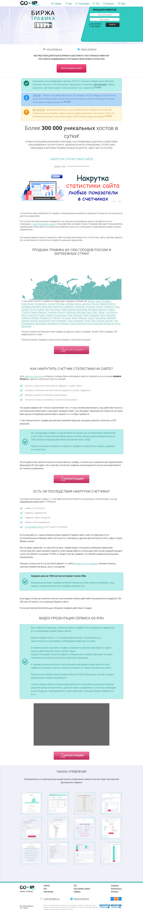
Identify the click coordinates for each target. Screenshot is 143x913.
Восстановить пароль (82, 888)
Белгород (26, 314)
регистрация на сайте (71, 67)
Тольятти (57, 311)
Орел (41, 314)
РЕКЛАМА (97, 87)
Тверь (42, 316)
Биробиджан (27, 324)
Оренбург (91, 316)
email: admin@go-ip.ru (54, 49)
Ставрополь (82, 306)
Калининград (110, 314)
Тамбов (98, 314)
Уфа (67, 308)
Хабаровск (107, 311)
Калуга (70, 314)
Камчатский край (87, 324)
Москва (92, 300)
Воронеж (95, 308)
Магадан (54, 324)
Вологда (97, 319)
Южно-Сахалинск (68, 324)
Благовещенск (103, 322)
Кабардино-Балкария (40, 306)
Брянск (62, 314)
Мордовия (70, 316)
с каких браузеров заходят (45, 223)
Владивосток (42, 324)
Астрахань (106, 306)
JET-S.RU (37, 95)
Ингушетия (102, 324)
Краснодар (27, 311)
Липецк (48, 314)
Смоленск (80, 314)
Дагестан (94, 303)
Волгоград (106, 308)
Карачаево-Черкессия (63, 306)
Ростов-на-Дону (56, 308)
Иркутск (97, 311)
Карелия (87, 319)
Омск (36, 308)
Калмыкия (94, 306)
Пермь (86, 308)
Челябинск (26, 308)
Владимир (51, 316)
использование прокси (36, 527)
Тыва (68, 322)
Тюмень (47, 311)
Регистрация (84, 3)
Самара (43, 308)
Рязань (90, 314)
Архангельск (108, 319)
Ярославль (27, 327)
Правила (77, 891)
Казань (85, 303)
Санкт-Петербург (105, 300)
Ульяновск (86, 311)
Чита (92, 322)
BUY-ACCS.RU (39, 109)
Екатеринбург (43, 303)
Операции (115, 885)
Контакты (110, 3)
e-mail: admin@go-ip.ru (52, 899)
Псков (24, 316)
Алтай (61, 322)
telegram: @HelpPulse (88, 49)
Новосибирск (28, 303)
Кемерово (52, 322)
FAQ (97, 3)
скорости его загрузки (86, 564)
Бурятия (85, 322)
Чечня (112, 324)
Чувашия (80, 316)
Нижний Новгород (60, 303)
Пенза (61, 316)
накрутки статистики (35, 377)
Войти (112, 25)
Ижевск (67, 311)
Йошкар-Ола (103, 316)
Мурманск (77, 319)
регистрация (73, 351)
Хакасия (76, 322)
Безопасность (116, 888)
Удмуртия (45, 319)
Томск (43, 322)
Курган (54, 319)
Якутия (103, 303)
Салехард (75, 303)
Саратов (37, 311)
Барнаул (76, 311)
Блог (70, 3)
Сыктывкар (65, 319)
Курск (35, 314)
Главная (58, 3)
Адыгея (116, 306)
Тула (55, 314)
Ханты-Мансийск (30, 322)
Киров (36, 319)
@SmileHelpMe (100, 84)
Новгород (33, 316)
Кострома (26, 319)
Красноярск (76, 308)
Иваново (114, 316)
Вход (123, 3)
